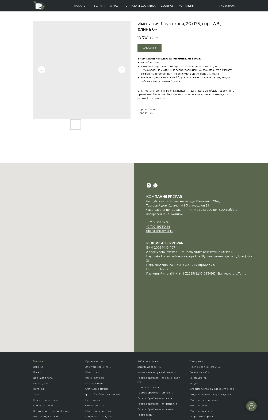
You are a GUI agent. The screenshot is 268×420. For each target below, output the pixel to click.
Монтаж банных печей (204, 340)
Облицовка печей (96, 329)
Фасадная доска (95, 390)
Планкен (90, 379)
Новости (195, 373)
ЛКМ (88, 362)
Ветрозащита (41, 390)
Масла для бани (43, 362)
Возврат (167, 5)
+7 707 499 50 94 (158, 226)
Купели (37, 395)
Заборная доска (147, 301)
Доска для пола (43, 318)
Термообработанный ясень (155, 333)
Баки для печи (94, 323)
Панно (89, 367)
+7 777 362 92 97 (226, 5)
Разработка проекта (203, 356)
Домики (142, 377)
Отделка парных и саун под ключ (211, 334)
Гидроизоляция (42, 384)
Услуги (99, 5)
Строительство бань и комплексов (212, 329)
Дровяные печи (95, 301)
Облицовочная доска (98, 351)
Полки (37, 312)
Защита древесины (149, 307)
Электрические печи (98, 307)
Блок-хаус (91, 373)
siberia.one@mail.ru (159, 230)
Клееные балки (147, 366)
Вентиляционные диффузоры (51, 351)
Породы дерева (147, 388)
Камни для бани (95, 318)
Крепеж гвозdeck (148, 393)
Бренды (142, 382)
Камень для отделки (45, 340)
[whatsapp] (155, 185)
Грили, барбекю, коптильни (102, 334)
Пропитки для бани (45, 356)
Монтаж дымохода (201, 351)
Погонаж (38, 329)
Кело (88, 384)
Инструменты (198, 318)
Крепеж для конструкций (206, 307)
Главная (38, 301)
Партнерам (197, 367)
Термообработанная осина (155, 349)
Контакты (186, 5)
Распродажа (93, 340)
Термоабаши (145, 355)
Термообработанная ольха (154, 338)
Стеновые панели (96, 345)
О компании (197, 362)
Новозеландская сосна (152, 327)
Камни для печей (43, 345)
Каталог (81, 5)
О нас (114, 5)
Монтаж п (196, 345)
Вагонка (38, 307)
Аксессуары (40, 323)
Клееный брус (146, 360)
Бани (140, 371)
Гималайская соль (44, 367)
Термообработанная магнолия (157, 344)
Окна (36, 334)
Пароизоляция (42, 373)
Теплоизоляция (42, 379)
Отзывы (194, 379)
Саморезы (196, 301)
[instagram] (148, 185)
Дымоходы (92, 312)
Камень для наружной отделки (157, 312)
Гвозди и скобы (199, 312)
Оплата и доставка (140, 5)
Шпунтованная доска (99, 356)
